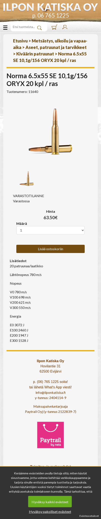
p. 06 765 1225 (50, 15)
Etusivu (20, 40)
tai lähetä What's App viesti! (50, 387)
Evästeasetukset (89, 515)
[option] (50, 131)
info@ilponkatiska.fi (50, 392)
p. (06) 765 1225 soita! (50, 382)
